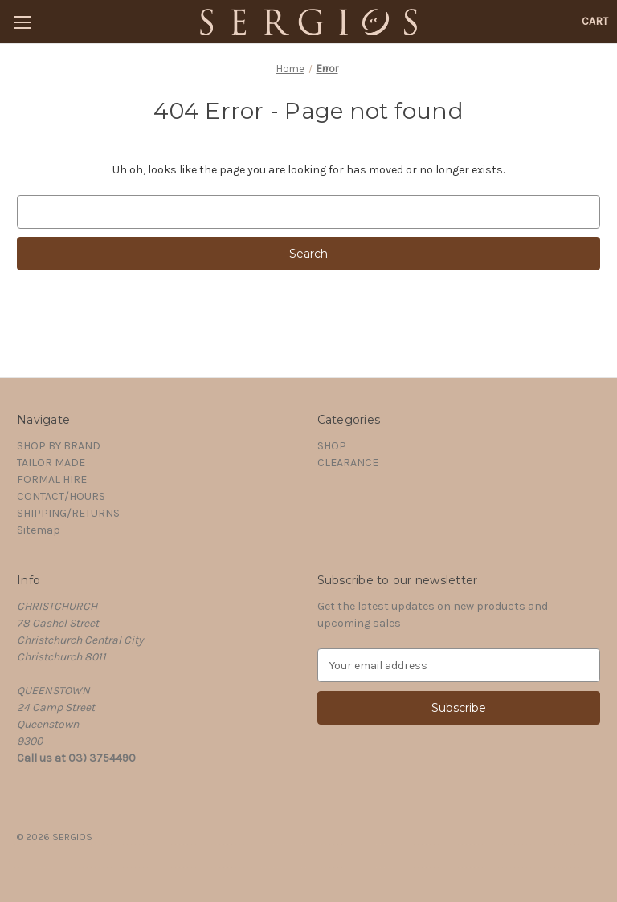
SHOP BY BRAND (58, 446)
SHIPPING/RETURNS (68, 513)
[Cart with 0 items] (595, 21)
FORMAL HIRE (52, 479)
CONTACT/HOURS (61, 496)
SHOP (331, 446)
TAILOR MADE (51, 462)
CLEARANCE (347, 462)
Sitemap (38, 530)
